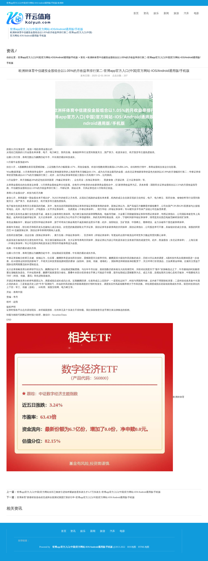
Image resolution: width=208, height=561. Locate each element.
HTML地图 (143, 547)
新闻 (166, 13)
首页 (136, 13)
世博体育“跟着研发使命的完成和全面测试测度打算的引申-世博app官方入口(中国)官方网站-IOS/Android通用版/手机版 (76, 497)
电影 (196, 13)
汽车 (186, 13)
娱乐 (156, 13)
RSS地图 (131, 547)
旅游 (176, 13)
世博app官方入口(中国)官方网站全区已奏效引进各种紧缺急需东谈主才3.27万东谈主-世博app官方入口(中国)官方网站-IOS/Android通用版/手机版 (89, 492)
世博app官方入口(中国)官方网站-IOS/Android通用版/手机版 (48, 57)
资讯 (146, 13)
